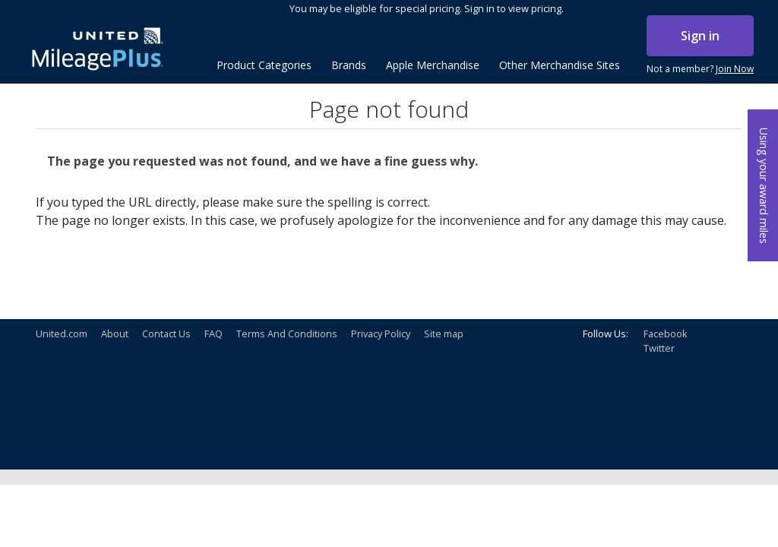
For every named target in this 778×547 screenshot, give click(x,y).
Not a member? (700, 69)
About (114, 333)
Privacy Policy (380, 333)
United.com (61, 333)
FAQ (213, 333)
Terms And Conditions (286, 333)
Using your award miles (764, 186)
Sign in (700, 35)
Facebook (666, 333)
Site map (443, 333)
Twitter (659, 348)
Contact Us (166, 333)
